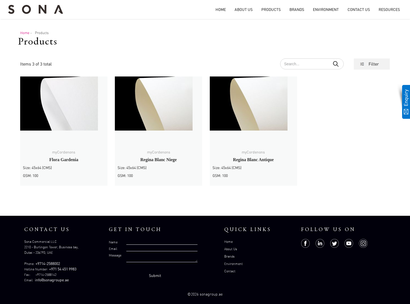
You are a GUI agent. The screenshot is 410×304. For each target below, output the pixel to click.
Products (271, 9)
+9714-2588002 (47, 263)
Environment (326, 9)
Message (115, 255)
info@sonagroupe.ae (52, 280)
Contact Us (359, 9)
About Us (244, 9)
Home (221, 9)
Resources (389, 9)
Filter (374, 64)
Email (113, 249)
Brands (296, 9)
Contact (229, 271)
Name (113, 242)
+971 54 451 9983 (62, 269)
